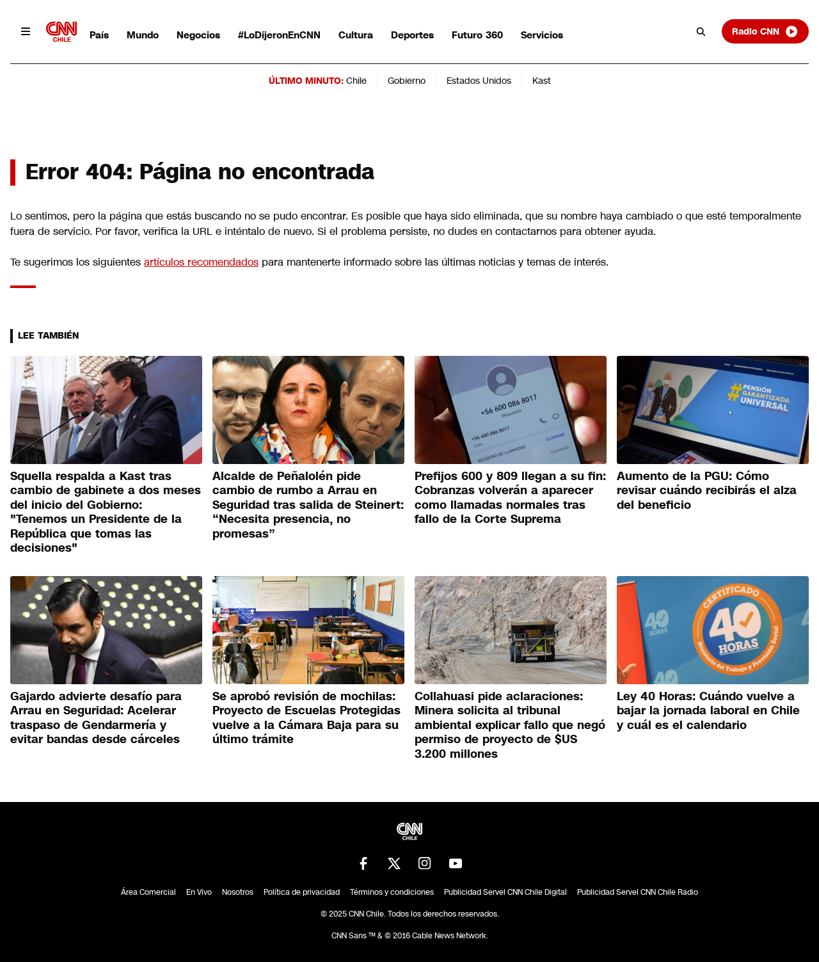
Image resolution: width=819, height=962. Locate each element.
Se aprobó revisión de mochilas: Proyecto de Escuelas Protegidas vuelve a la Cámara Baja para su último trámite (306, 718)
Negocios (198, 35)
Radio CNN (765, 31)
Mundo (143, 35)
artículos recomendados (201, 262)
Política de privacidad (302, 892)
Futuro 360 (477, 35)
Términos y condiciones (392, 892)
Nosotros (237, 892)
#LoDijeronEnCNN (279, 35)
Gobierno (406, 80)
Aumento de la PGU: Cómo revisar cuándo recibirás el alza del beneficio (707, 490)
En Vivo (199, 892)
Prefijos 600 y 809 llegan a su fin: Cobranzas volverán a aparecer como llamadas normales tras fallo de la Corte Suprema (510, 498)
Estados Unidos (479, 80)
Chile (356, 80)
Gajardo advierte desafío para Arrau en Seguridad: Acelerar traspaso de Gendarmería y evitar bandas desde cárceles (96, 718)
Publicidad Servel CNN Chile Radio (637, 892)
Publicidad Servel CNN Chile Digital (505, 892)
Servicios (542, 35)
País (99, 35)
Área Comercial (148, 892)
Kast (541, 80)
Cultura (355, 35)
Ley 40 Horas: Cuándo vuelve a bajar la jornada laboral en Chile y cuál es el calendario (708, 711)
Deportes (412, 35)
